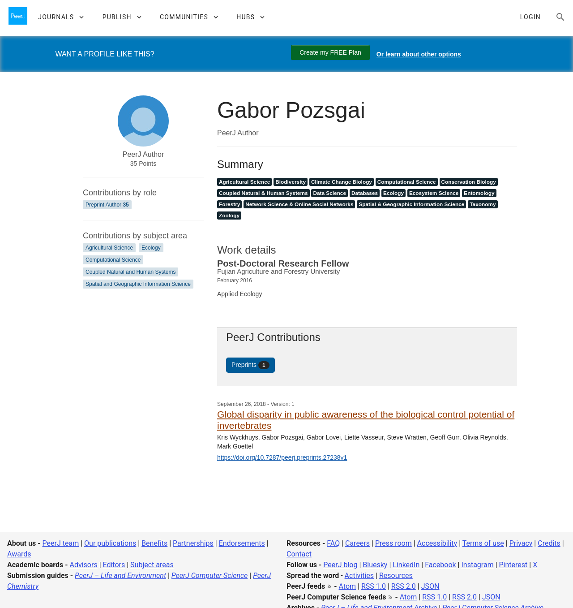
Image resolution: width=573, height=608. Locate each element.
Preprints (250, 365)
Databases (364, 193)
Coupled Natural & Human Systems (263, 193)
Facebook (440, 565)
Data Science (329, 193)
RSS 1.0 (373, 586)
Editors (114, 565)
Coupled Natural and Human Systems (130, 272)
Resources (396, 575)
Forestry (229, 204)
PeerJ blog (340, 565)
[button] (61, 17)
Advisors (83, 565)
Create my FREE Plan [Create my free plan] (330, 52)
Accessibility (437, 543)
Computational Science (113, 260)
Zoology (229, 215)
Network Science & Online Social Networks (299, 204)
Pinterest (513, 565)
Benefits (154, 543)
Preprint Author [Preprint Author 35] (107, 205)
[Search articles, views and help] (560, 17)
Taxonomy (483, 204)
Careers (357, 543)
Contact (299, 554)
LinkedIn (406, 565)
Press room (393, 543)
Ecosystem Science (433, 193)
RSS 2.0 (403, 586)
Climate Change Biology (341, 182)
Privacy (521, 543)
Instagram (477, 565)
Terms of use (483, 543)
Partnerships (193, 543)
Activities (359, 575)
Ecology (151, 248)
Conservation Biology (468, 182)
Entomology (479, 193)
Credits (549, 543)
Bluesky (375, 565)
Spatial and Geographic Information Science (138, 284)
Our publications (110, 543)
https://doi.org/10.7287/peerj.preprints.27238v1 (282, 457)
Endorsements (242, 543)
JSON (430, 586)
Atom (347, 586)
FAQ (333, 543)
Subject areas (152, 565)
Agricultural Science (109, 248)
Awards (19, 554)
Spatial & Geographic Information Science (411, 204)
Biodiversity (290, 182)
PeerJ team (61, 543)
